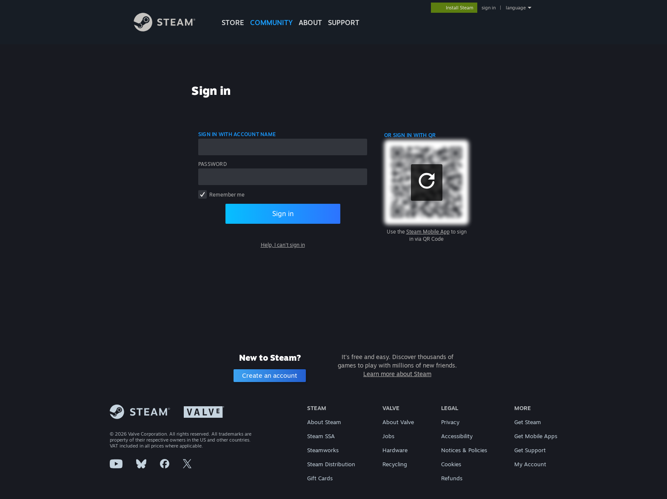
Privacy (450, 422)
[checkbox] (202, 194)
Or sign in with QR (410, 135)
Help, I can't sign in (283, 245)
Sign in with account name (237, 134)
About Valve (398, 422)
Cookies (451, 464)
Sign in (283, 213)
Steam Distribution (331, 464)
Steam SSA (321, 436)
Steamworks (323, 450)
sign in (489, 8)
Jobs (388, 436)
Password (212, 164)
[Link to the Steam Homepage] (171, 29)
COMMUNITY (271, 22)
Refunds (451, 478)
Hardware (395, 450)
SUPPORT (343, 22)
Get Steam (527, 422)
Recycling (394, 464)
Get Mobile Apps (535, 436)
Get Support (530, 450)
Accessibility (457, 436)
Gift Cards (320, 478)
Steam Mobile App (428, 231)
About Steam (324, 422)
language (516, 8)
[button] (426, 182)
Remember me (227, 194)
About (310, 22)
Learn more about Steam (397, 373)
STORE (233, 22)
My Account (530, 464)
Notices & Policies (464, 450)
